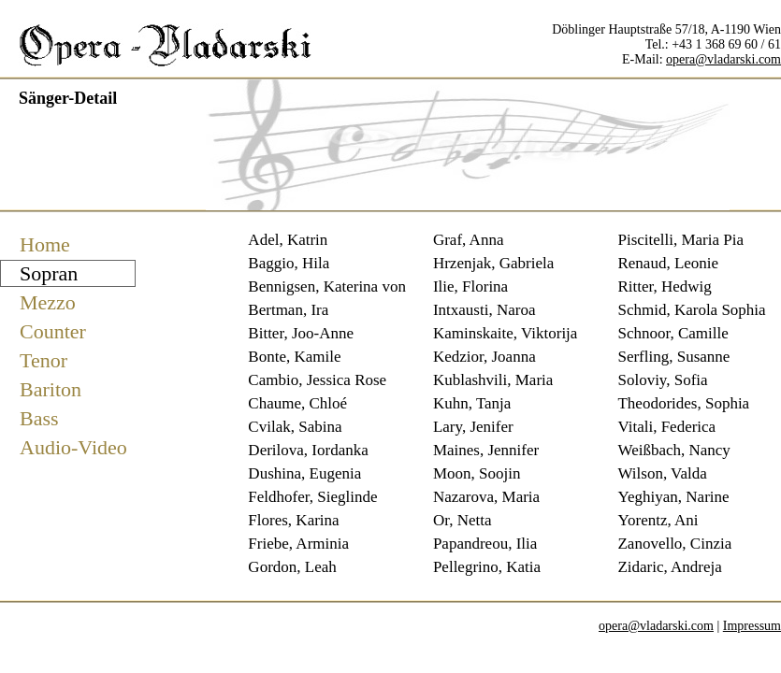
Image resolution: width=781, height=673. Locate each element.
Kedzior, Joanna (484, 356)
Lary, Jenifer (473, 427)
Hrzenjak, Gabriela (493, 263)
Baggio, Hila (288, 263)
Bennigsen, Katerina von (327, 286)
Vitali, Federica (666, 427)
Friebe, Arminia (298, 543)
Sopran (49, 273)
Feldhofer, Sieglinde (312, 497)
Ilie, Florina (470, 286)
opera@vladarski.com (723, 59)
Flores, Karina (293, 520)
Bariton (50, 389)
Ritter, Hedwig (664, 286)
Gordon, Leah (292, 567)
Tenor (43, 360)
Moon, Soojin (477, 473)
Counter (53, 331)
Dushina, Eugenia (304, 473)
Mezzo (48, 302)
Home (45, 244)
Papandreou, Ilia (485, 543)
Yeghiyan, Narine (673, 497)
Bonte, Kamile (294, 356)
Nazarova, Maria (486, 497)
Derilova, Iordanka (308, 450)
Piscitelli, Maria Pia (680, 240)
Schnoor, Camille (672, 333)
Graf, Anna (468, 240)
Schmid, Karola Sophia (691, 310)
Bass (39, 418)
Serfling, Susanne (673, 356)
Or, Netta (462, 520)
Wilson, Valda (661, 473)
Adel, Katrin (287, 240)
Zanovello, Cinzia (674, 543)
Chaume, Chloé (297, 403)
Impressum (752, 626)
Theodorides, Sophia (683, 403)
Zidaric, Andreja (669, 567)
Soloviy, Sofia (662, 380)
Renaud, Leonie (667, 263)
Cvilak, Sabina (294, 427)
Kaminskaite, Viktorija (505, 333)
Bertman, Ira (288, 310)
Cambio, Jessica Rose (317, 380)
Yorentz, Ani (657, 520)
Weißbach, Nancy (673, 450)
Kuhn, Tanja (472, 403)
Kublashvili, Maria (493, 380)
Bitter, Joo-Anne (301, 333)
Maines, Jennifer (486, 450)
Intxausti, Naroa (484, 310)
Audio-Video (73, 447)
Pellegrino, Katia (487, 567)
